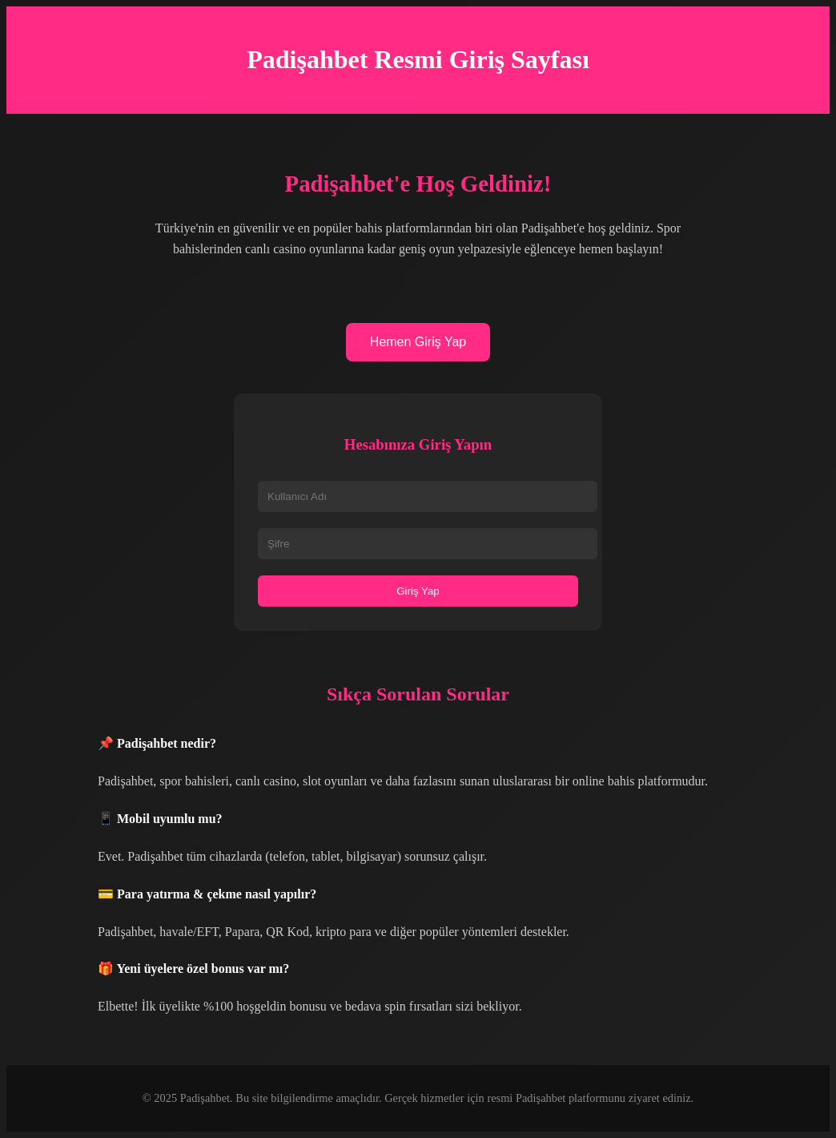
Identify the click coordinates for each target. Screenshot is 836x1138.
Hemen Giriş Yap (418, 342)
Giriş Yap (418, 591)
